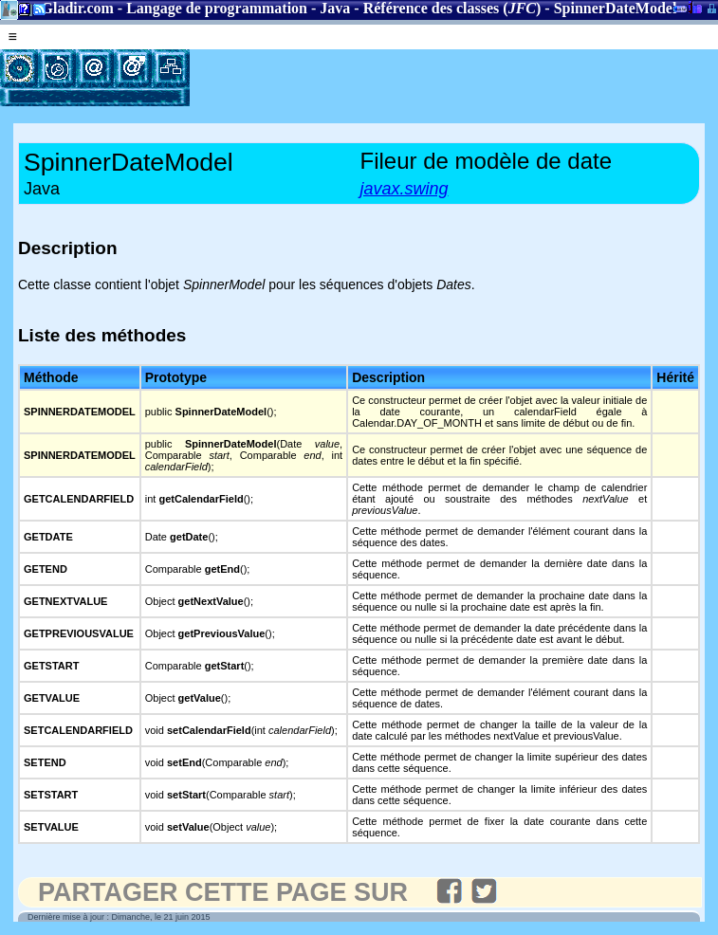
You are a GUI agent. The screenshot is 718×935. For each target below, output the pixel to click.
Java (335, 8)
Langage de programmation (216, 8)
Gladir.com (78, 8)
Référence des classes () (452, 8)
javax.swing (404, 188)
